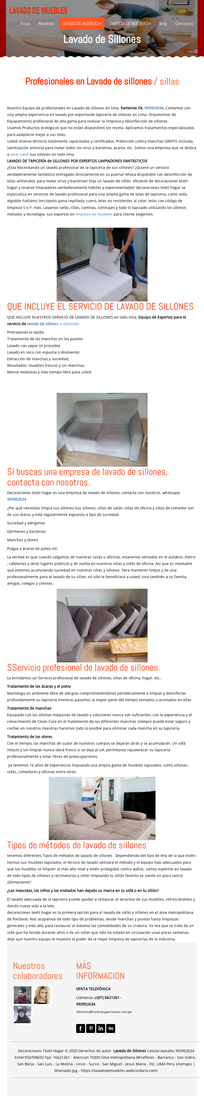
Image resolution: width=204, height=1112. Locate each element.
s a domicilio (68, 323)
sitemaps (184, 1063)
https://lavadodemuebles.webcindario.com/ (119, 1070)
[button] (82, 24)
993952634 (153, 107)
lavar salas (19, 154)
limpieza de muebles (94, 214)
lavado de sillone (42, 323)
